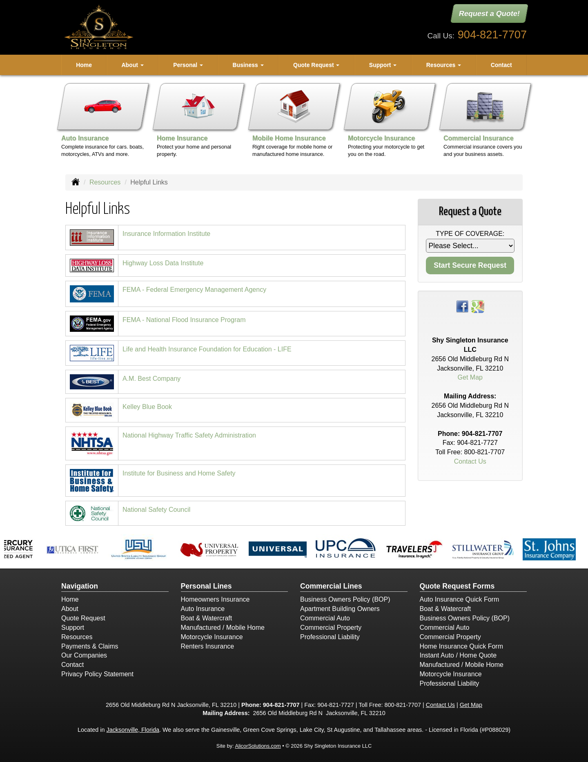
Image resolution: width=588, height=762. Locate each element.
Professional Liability (330, 636)
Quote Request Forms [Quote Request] (457, 586)
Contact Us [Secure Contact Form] (470, 461)
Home (84, 65)
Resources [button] (443, 65)
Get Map (470, 377)
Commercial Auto (325, 618)
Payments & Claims (89, 646)
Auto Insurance (203, 608)
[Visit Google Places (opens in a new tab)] (477, 305)
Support (72, 627)
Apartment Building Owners (340, 608)
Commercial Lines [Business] (331, 586)
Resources (104, 182)
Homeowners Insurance (215, 599)
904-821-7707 (492, 34)
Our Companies (84, 655)
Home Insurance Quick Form (461, 646)
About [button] (132, 65)
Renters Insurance (207, 646)
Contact (501, 65)
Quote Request (83, 618)
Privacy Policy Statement (97, 674)
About (69, 608)
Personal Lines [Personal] (206, 586)
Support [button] (383, 65)
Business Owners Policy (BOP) (345, 599)
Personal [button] (188, 65)
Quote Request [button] (316, 65)
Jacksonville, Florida (132, 729)
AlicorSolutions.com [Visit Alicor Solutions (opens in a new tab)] (258, 746)
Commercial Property (330, 627)
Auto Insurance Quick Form (459, 599)
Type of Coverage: (470, 233)
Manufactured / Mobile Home (223, 627)
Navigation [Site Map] (79, 586)
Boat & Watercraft (206, 618)
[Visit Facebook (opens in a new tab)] (462, 305)
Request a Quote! (489, 13)
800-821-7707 (484, 452)
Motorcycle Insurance (212, 636)
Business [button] (248, 65)
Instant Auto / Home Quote (458, 655)
